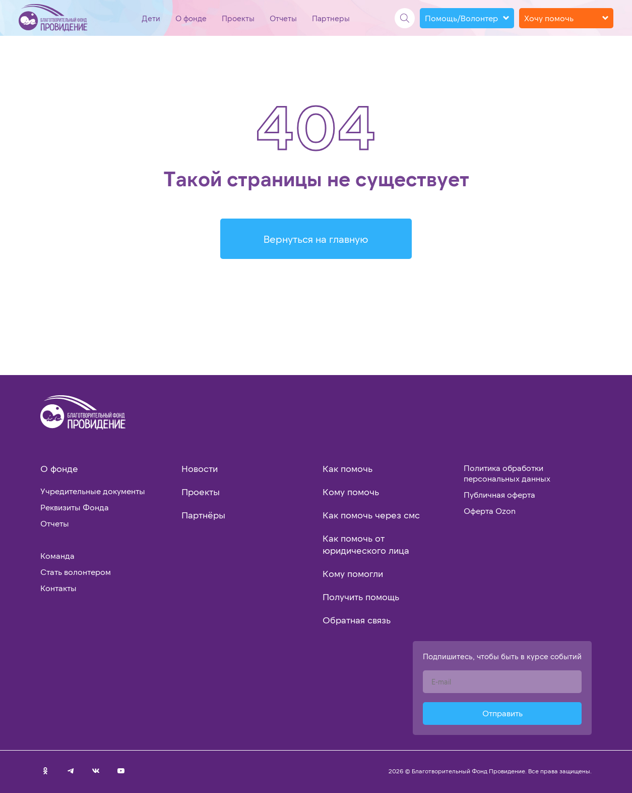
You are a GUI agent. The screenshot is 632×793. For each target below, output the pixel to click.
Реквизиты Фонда (74, 507)
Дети (151, 18)
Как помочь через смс (371, 514)
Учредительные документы (92, 491)
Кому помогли (353, 573)
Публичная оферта (499, 494)
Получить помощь (361, 596)
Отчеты (283, 18)
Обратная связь (357, 619)
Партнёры (203, 514)
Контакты (58, 588)
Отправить (502, 713)
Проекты (238, 18)
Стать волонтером (75, 571)
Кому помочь (351, 491)
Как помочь (347, 468)
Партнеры (331, 18)
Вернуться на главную (316, 239)
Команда (57, 555)
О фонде (191, 18)
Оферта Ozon (490, 510)
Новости (199, 468)
